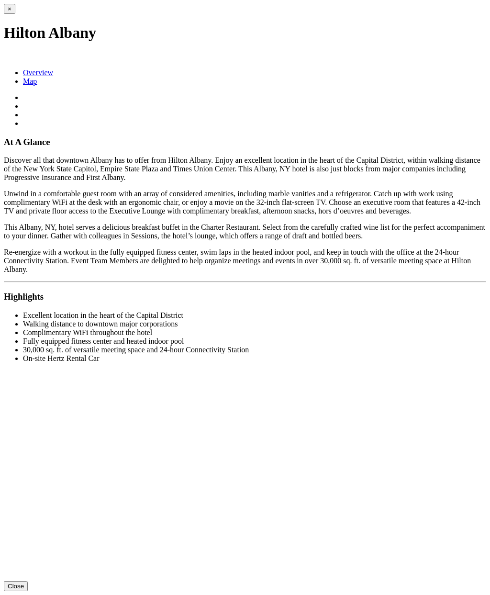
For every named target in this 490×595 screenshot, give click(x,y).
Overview (38, 72)
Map (30, 81)
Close (16, 586)
